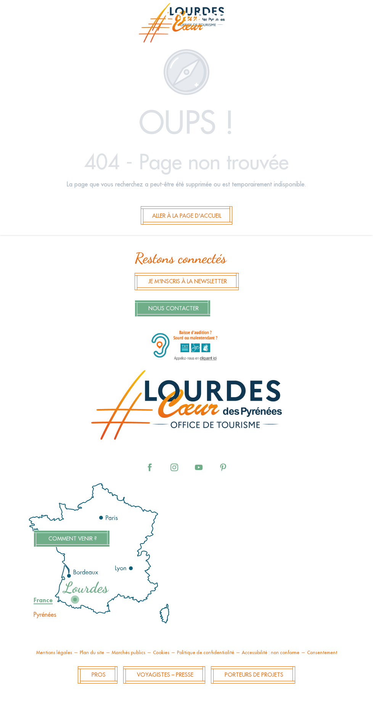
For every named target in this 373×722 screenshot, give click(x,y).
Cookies (161, 652)
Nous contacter (173, 308)
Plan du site (92, 652)
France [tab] (43, 600)
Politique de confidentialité (205, 652)
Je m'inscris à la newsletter (187, 281)
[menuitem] (186, 25)
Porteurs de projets (254, 675)
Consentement (322, 652)
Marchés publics (128, 652)
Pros (99, 675)
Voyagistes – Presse (165, 675)
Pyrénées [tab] (45, 615)
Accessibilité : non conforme (270, 652)
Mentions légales (54, 652)
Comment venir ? (72, 539)
